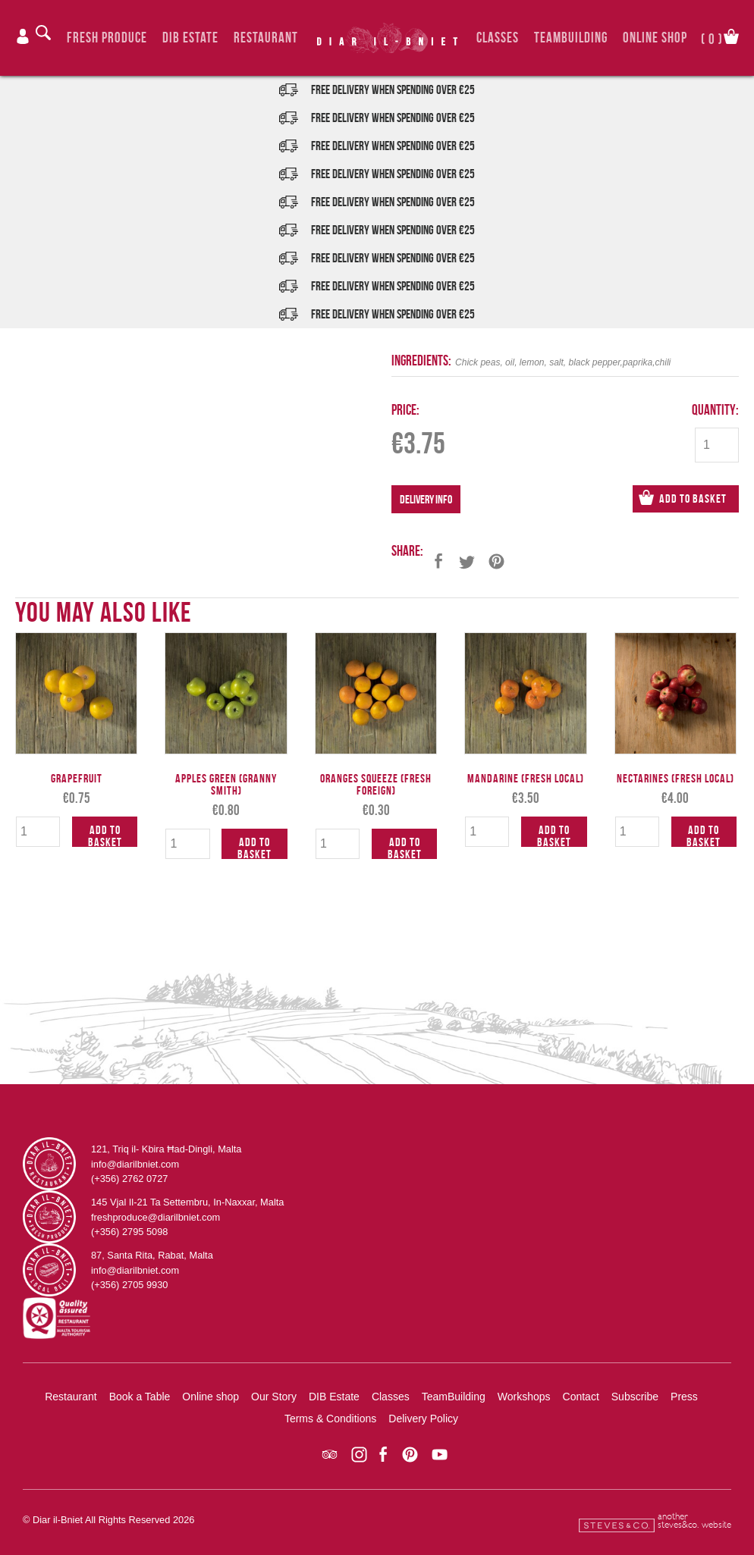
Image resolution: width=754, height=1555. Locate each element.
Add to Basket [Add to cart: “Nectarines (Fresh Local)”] (703, 835)
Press (684, 1396)
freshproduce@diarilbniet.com (155, 1217)
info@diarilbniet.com (135, 1164)
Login (22, 36)
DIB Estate (190, 37)
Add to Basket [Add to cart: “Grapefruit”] (105, 835)
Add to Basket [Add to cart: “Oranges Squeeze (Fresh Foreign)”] (405, 847)
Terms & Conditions (330, 1418)
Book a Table (140, 1396)
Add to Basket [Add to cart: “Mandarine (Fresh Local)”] (554, 835)
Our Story (274, 1396)
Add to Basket (693, 498)
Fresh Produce (107, 37)
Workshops (524, 1396)
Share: (407, 551)
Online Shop (655, 37)
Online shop (210, 1396)
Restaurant (266, 37)
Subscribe (634, 1396)
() (712, 37)
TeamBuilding (571, 37)
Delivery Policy (423, 1418)
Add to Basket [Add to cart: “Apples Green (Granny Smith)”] (254, 847)
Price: (405, 410)
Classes (497, 37)
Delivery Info (426, 499)
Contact (581, 1396)
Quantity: (715, 410)
